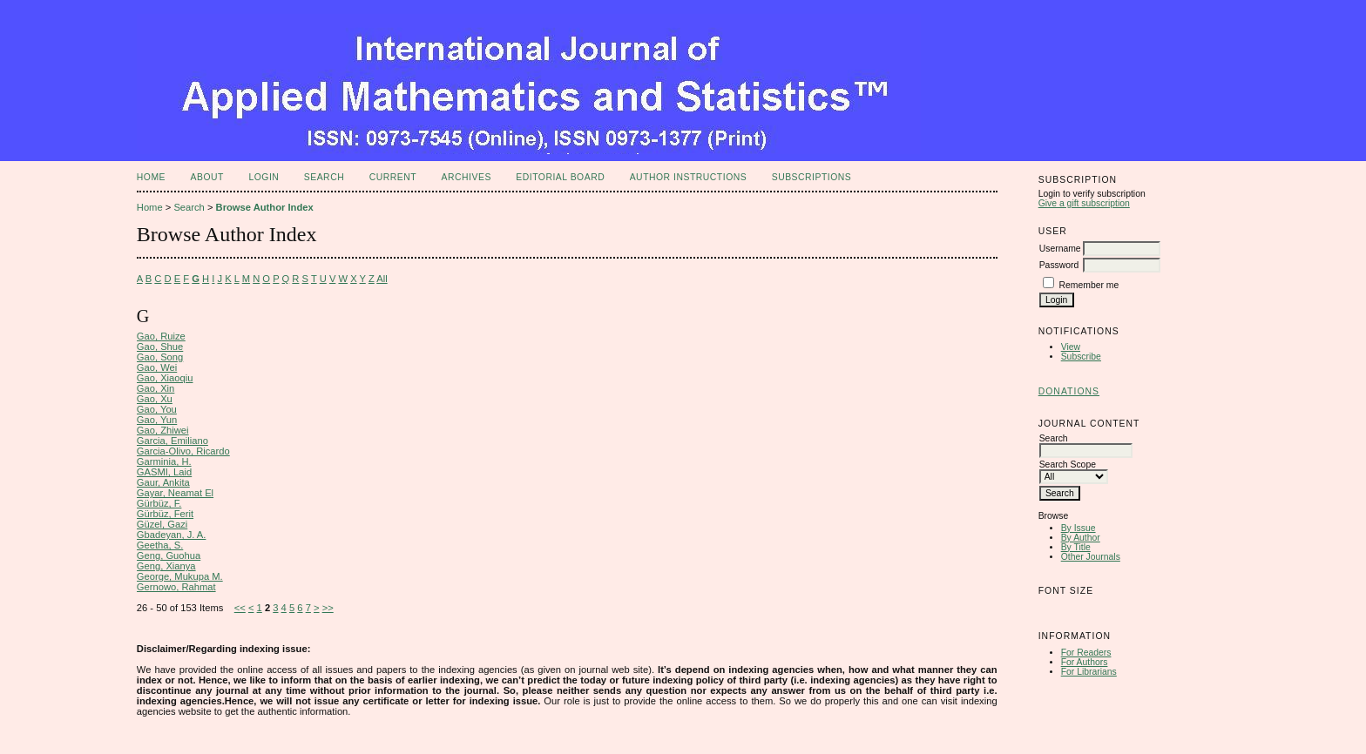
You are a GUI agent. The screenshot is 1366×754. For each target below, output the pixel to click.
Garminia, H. (164, 461)
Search (324, 177)
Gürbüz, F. (159, 503)
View (1070, 347)
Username (1060, 248)
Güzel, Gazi (162, 524)
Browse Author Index (265, 207)
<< (240, 608)
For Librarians (1089, 672)
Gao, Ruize (161, 336)
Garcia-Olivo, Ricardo (183, 451)
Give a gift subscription (1084, 203)
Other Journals (1090, 557)
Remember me (1089, 285)
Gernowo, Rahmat (176, 587)
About (207, 177)
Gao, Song (160, 357)
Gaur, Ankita (163, 482)
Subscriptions (812, 177)
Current (392, 177)
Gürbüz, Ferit (165, 513)
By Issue (1078, 528)
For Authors (1084, 662)
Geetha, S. (160, 545)
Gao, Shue (160, 346)
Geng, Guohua (168, 555)
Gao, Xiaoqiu (165, 378)
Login (263, 177)
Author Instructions (688, 177)
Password (1059, 265)
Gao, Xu (154, 399)
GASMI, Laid (164, 472)
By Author (1080, 537)
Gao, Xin (156, 388)
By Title (1076, 547)
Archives (466, 177)
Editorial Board (560, 177)
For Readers (1086, 652)
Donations (1068, 391)
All (381, 278)
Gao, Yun (157, 419)
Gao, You (157, 409)
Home (151, 177)
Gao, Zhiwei (163, 430)
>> (328, 608)
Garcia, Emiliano (172, 440)
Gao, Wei (157, 367)
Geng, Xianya (166, 566)
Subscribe (1081, 356)
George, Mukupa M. (180, 576)
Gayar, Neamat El (175, 493)
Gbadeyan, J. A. (171, 534)
